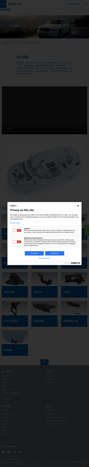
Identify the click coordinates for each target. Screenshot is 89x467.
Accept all (34, 253)
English (13, 206)
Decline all (54, 253)
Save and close (44, 258)
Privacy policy (15, 223)
